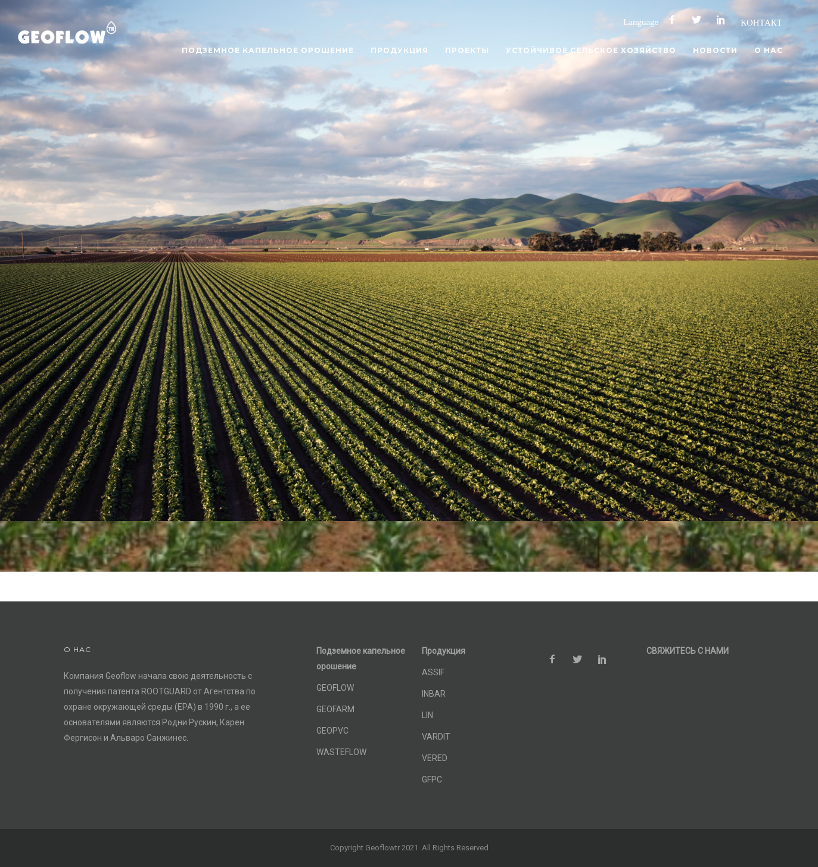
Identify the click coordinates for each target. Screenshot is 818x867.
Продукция (399, 50)
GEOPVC (332, 730)
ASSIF (433, 672)
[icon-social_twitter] (699, 20)
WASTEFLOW (341, 752)
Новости (715, 50)
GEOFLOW (335, 688)
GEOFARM (335, 709)
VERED (434, 758)
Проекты (467, 50)
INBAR (434, 693)
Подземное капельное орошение (268, 50)
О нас (768, 50)
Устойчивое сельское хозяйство (591, 50)
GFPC (432, 779)
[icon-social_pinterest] (724, 20)
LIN (427, 715)
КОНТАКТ (761, 22)
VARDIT (436, 736)
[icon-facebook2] (675, 20)
